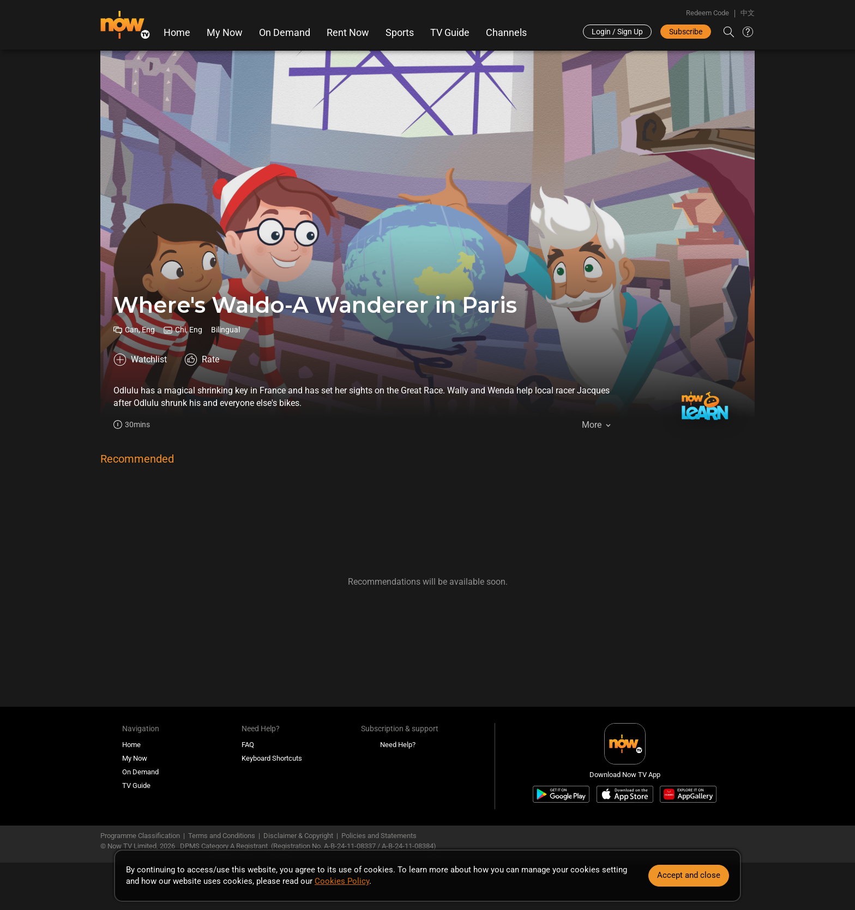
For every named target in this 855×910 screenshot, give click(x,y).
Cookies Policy (342, 881)
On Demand (284, 32)
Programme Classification (140, 836)
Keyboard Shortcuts (272, 758)
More (591, 425)
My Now (225, 32)
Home (177, 32)
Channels (506, 32)
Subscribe (685, 31)
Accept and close (688, 875)
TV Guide (449, 32)
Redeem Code (707, 13)
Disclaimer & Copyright (298, 836)
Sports (400, 32)
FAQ (248, 745)
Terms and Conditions (221, 836)
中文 (747, 13)
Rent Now (348, 32)
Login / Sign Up (617, 31)
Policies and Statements (379, 836)
